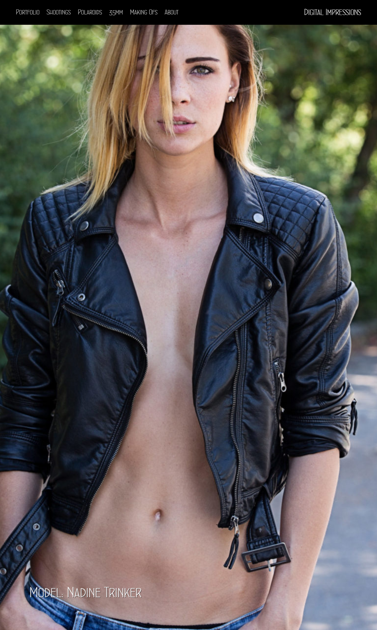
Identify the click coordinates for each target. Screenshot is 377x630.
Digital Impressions (332, 12)
